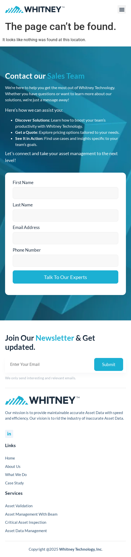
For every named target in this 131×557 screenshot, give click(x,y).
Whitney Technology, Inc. (80, 549)
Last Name (23, 205)
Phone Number (27, 250)
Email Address (26, 227)
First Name (23, 182)
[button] (122, 9)
